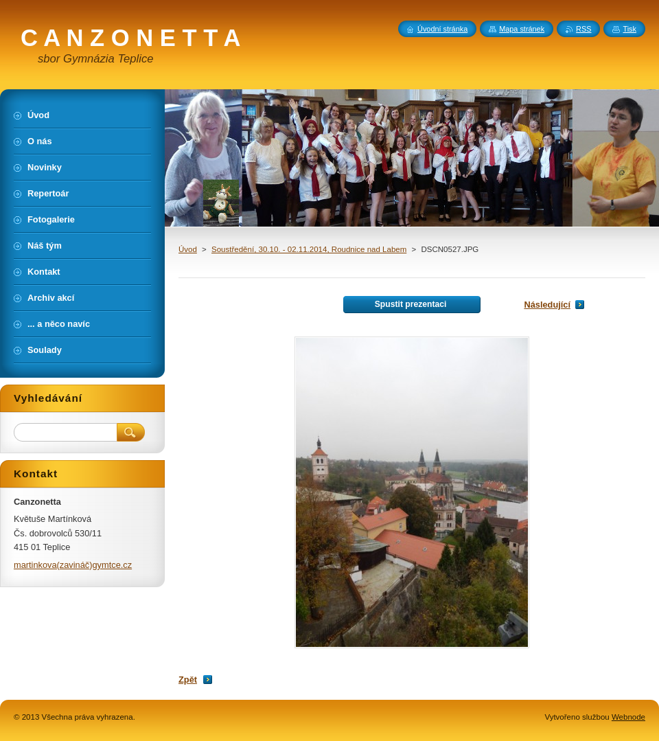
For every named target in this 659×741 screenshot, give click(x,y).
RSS (583, 29)
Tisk (629, 29)
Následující (547, 304)
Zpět (187, 679)
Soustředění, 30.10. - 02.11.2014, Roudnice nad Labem (308, 249)
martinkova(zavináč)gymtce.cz (73, 565)
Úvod (187, 249)
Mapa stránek (521, 29)
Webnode (628, 717)
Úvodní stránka (442, 29)
